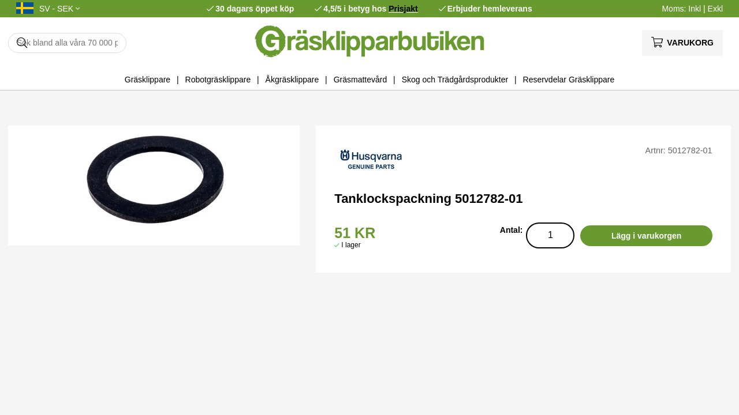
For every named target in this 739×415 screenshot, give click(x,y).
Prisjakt (403, 8)
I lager (350, 245)
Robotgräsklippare (218, 79)
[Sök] (67, 43)
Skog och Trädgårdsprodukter (455, 79)
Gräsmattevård (360, 79)
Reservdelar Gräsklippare (569, 79)
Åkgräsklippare (292, 79)
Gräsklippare (147, 79)
